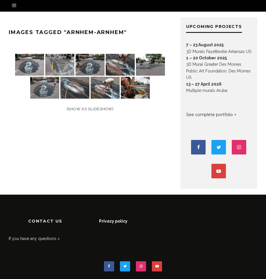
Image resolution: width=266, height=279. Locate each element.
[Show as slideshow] (90, 109)
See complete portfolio (209, 114)
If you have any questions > (34, 238)
